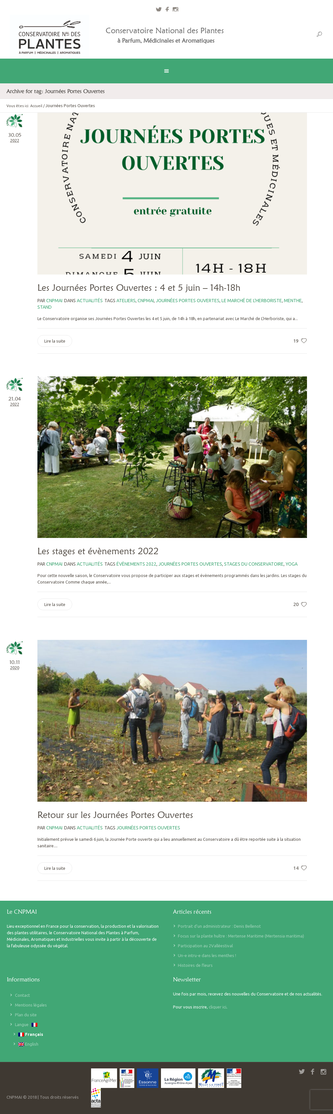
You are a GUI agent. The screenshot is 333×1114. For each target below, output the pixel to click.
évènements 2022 (136, 564)
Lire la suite (54, 341)
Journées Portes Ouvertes (188, 300)
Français (30, 1034)
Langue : (26, 1024)
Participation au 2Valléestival (205, 945)
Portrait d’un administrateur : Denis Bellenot (219, 926)
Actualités (90, 300)
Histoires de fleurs (195, 965)
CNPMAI (146, 300)
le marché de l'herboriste (251, 300)
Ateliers (126, 300)
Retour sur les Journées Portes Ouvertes (115, 814)
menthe (293, 300)
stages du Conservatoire (254, 564)
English (28, 1044)
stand (44, 307)
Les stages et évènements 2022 (98, 551)
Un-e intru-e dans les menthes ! (207, 955)
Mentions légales (31, 1005)
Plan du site (26, 1014)
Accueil (36, 106)
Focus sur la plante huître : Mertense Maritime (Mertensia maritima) (241, 936)
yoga (292, 564)
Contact (22, 995)
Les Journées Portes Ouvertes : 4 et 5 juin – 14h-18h (138, 287)
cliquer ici (217, 1007)
